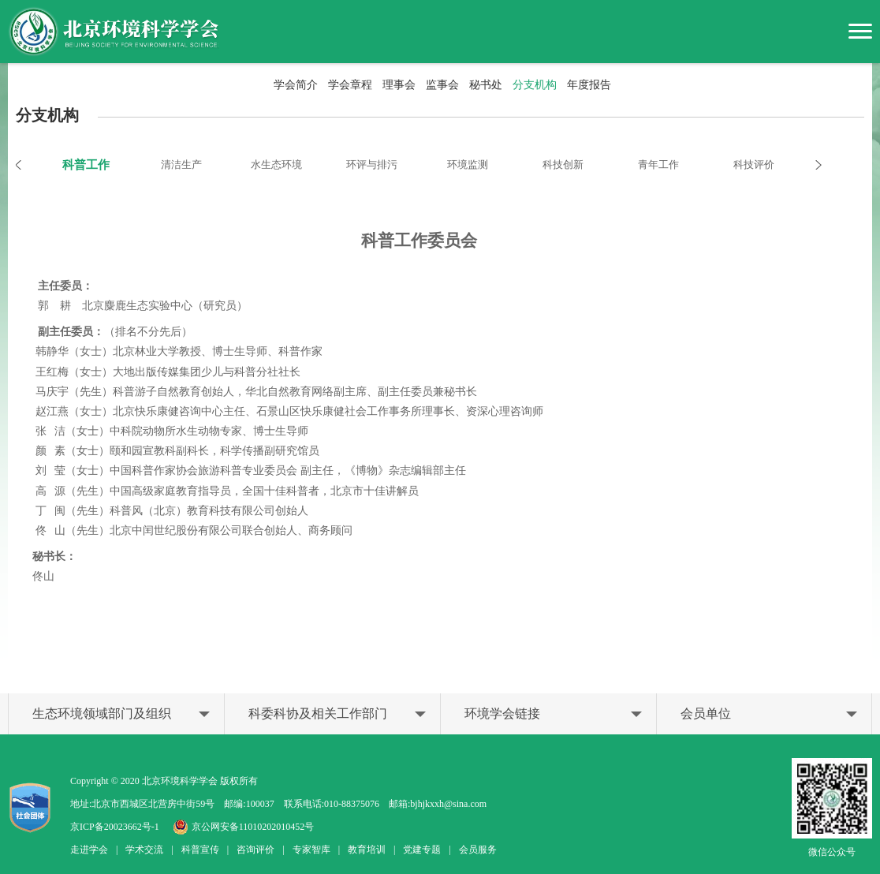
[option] (440, 433)
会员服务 (478, 849)
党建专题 (422, 849)
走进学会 (89, 849)
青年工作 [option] (658, 164)
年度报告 (589, 85)
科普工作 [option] (86, 165)
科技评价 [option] (753, 164)
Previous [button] (27, 164)
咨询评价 (255, 849)
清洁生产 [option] (181, 164)
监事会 (442, 85)
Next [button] (811, 164)
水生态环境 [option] (276, 164)
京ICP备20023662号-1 (114, 826)
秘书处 (485, 85)
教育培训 (367, 849)
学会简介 (296, 85)
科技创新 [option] (563, 164)
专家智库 (311, 849)
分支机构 (535, 85)
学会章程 (350, 85)
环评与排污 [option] (371, 164)
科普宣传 (200, 849)
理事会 (399, 85)
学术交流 (144, 849)
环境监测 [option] (467, 164)
